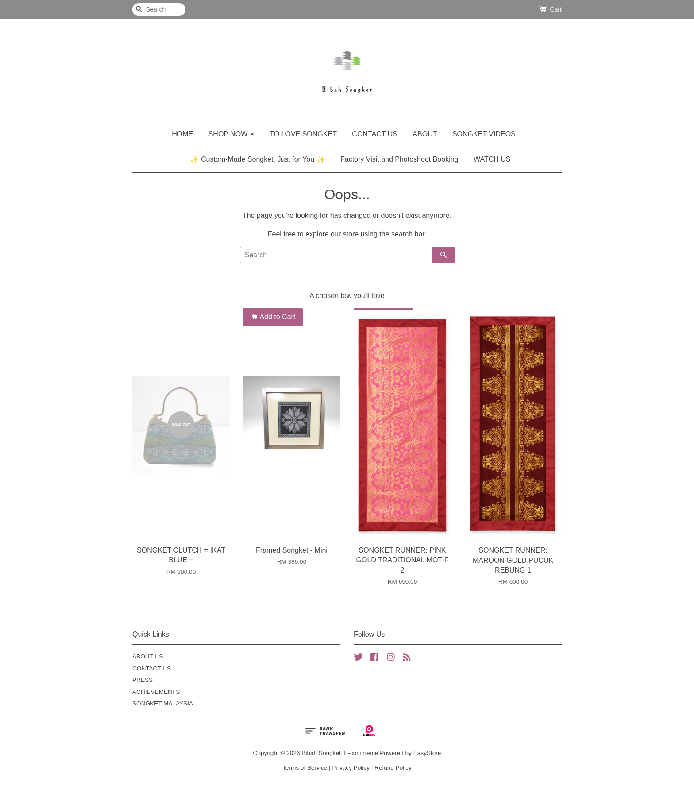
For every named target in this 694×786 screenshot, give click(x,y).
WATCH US (492, 159)
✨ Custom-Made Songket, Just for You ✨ (257, 159)
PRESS (142, 680)
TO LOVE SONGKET (303, 134)
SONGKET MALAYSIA (162, 703)
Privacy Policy (351, 767)
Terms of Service (304, 767)
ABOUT (425, 134)
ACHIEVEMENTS (156, 692)
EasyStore (427, 753)
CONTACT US (374, 134)
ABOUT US (147, 656)
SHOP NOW (231, 134)
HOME (182, 134)
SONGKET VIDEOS (484, 134)
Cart (556, 9)
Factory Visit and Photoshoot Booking (399, 159)
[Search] (158, 9)
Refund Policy (393, 767)
